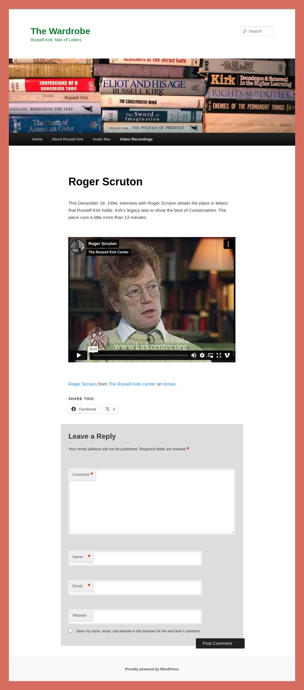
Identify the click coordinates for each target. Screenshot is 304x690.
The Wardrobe (60, 31)
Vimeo (169, 383)
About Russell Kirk (67, 139)
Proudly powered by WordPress (152, 669)
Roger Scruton (82, 383)
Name (81, 557)
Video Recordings (136, 139)
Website (79, 615)
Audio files (101, 139)
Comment (82, 474)
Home (37, 139)
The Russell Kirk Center (131, 383)
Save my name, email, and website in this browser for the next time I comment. (138, 631)
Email (81, 586)
